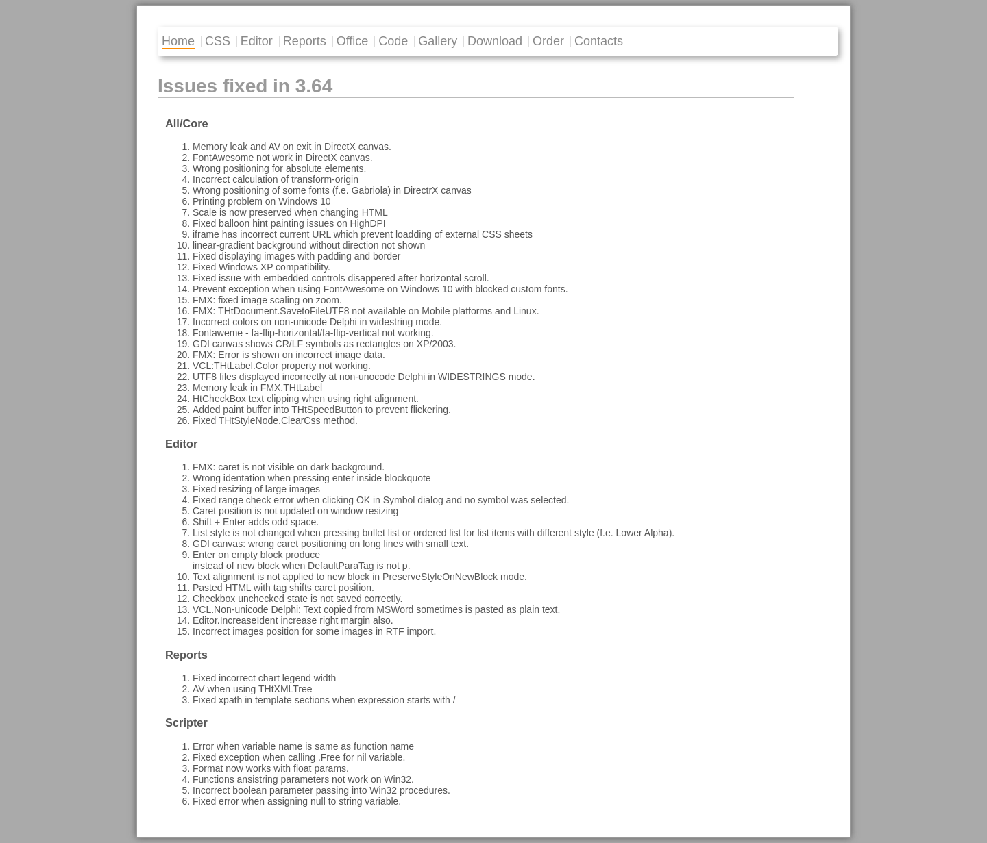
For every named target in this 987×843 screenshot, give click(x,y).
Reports (304, 41)
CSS (217, 41)
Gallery (437, 41)
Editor (257, 41)
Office (353, 41)
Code (393, 41)
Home (178, 41)
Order (548, 41)
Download (494, 41)
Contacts (598, 41)
